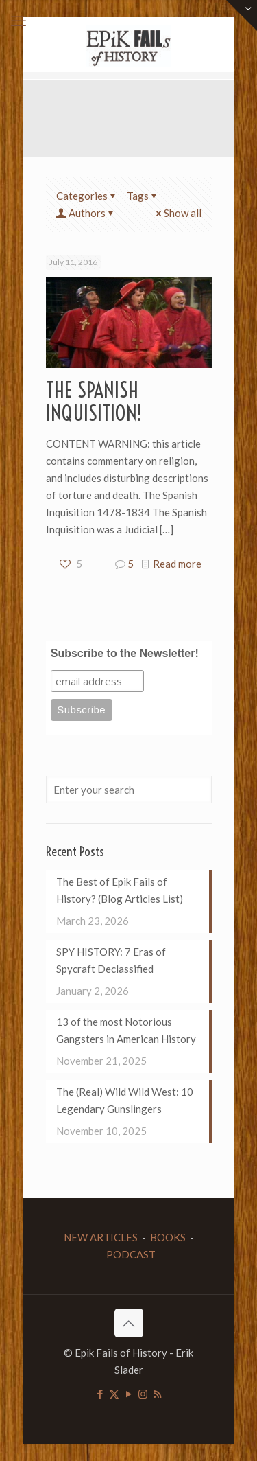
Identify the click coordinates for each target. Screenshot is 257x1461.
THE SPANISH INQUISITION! (94, 401)
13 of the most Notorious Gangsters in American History (126, 1030)
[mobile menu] (18, 20)
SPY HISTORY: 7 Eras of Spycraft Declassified (111, 960)
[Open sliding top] (241, 15)
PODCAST (131, 1254)
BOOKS (168, 1237)
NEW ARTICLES (101, 1237)
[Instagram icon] (143, 1394)
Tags (143, 195)
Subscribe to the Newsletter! (125, 653)
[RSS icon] (157, 1394)
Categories (87, 195)
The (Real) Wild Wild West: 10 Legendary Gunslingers (124, 1100)
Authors (86, 213)
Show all (177, 213)
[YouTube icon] (128, 1394)
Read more (177, 563)
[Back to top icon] (128, 1323)
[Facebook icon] (100, 1394)
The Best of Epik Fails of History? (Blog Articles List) (119, 890)
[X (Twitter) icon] (114, 1394)
